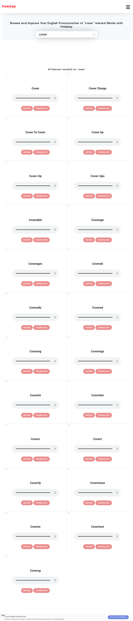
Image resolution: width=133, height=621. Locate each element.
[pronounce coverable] (35, 230)
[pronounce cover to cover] (35, 142)
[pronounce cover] (35, 98)
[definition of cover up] (89, 152)
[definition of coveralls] (27, 327)
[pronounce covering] (35, 361)
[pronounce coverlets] (97, 405)
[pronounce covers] (35, 449)
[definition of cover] (27, 108)
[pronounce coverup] (35, 580)
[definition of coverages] (27, 283)
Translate (42, 108)
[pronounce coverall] (97, 273)
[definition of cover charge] (89, 108)
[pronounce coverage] (97, 230)
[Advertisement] (66, 51)
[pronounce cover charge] (97, 98)
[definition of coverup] (27, 590)
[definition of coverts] (27, 546)
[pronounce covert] (97, 449)
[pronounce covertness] (97, 493)
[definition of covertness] (89, 502)
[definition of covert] (89, 459)
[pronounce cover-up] (35, 186)
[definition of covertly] (27, 502)
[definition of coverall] (89, 283)
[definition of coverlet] (27, 415)
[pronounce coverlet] (35, 405)
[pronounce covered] (97, 317)
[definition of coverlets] (89, 415)
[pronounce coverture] (97, 536)
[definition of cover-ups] (89, 196)
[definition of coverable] (27, 239)
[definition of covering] (27, 371)
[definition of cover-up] (27, 196)
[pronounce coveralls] (35, 317)
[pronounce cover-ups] (97, 186)
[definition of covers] (27, 459)
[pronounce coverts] (35, 536)
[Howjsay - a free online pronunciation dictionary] (8, 6)
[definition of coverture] (89, 546)
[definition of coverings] (89, 371)
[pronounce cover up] (97, 142)
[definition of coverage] (89, 239)
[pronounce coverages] (35, 273)
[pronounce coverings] (97, 361)
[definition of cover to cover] (27, 152)
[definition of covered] (89, 327)
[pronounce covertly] (35, 493)
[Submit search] (94, 34)
